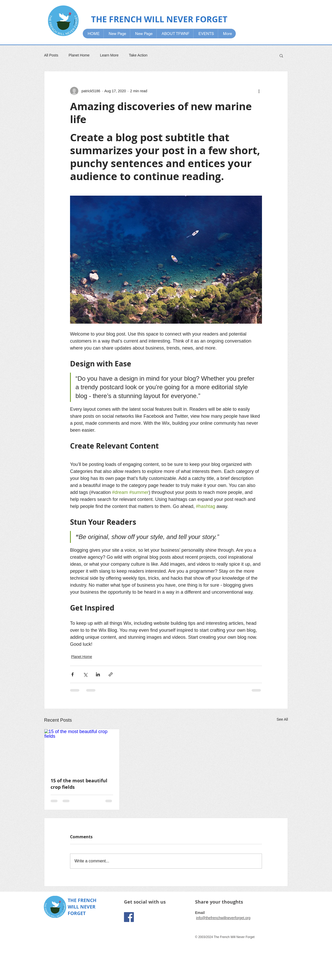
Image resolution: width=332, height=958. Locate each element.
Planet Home (78, 55)
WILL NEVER (81, 907)
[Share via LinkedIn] (97, 674)
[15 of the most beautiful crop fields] (81, 750)
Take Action (138, 55)
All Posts (51, 55)
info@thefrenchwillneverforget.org (223, 918)
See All (282, 719)
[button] (281, 55)
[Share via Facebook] (72, 674)
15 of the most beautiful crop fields (79, 783)
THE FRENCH (82, 900)
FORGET (77, 913)
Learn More (109, 55)
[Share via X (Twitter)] (85, 674)
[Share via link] (110, 674)
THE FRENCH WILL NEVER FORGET (159, 19)
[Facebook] (129, 917)
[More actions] (259, 91)
